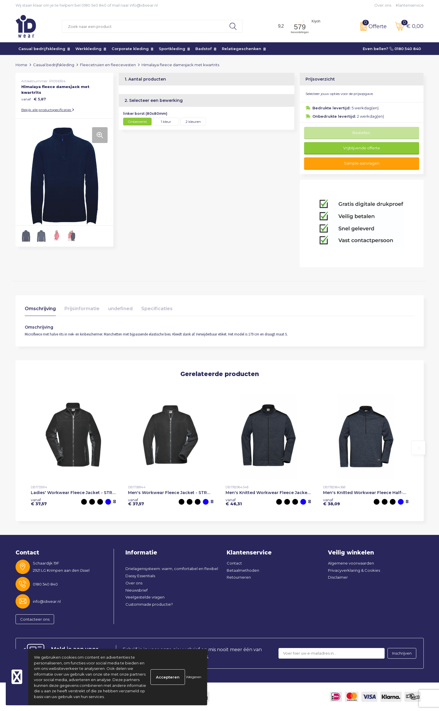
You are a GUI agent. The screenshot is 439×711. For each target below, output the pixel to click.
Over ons (382, 5)
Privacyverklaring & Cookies (354, 570)
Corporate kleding (130, 48)
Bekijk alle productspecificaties (47, 110)
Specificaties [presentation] (157, 308)
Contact (234, 563)
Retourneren (239, 577)
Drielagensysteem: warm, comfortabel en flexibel (171, 568)
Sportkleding (172, 48)
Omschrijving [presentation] (40, 308)
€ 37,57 (39, 502)
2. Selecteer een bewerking (154, 100)
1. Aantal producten (145, 79)
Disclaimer (338, 577)
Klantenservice (410, 5)
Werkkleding (88, 48)
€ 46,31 (234, 502)
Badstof (203, 48)
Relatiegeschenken (241, 48)
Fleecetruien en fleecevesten (108, 64)
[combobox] (143, 26)
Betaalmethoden (243, 570)
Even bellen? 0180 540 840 (392, 48)
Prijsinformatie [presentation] (82, 308)
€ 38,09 (331, 502)
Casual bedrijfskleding (41, 48)
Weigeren (193, 677)
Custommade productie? (149, 604)
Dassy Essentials (140, 575)
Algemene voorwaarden (351, 563)
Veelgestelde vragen (145, 597)
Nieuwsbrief (136, 590)
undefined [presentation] (120, 308)
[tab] (40, 310)
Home (21, 64)
